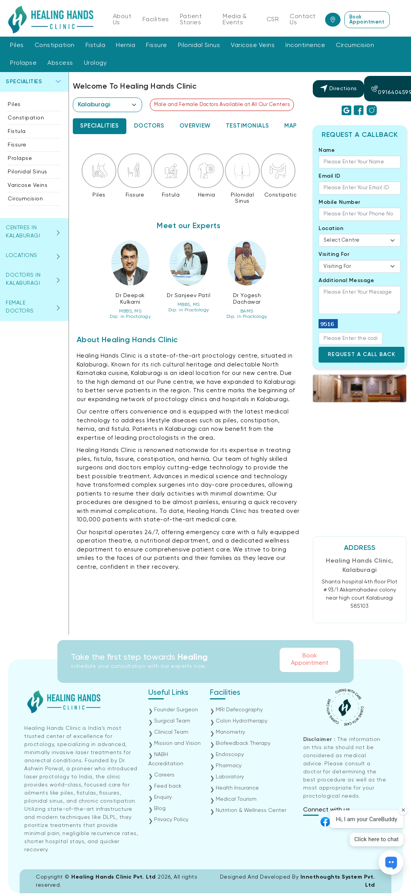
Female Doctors (20, 307)
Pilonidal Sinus (199, 45)
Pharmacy (229, 765)
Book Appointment (367, 20)
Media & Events (235, 19)
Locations (21, 255)
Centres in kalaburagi (23, 232)
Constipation (55, 45)
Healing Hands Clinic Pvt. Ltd (114, 877)
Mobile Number (340, 202)
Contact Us (303, 19)
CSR (273, 20)
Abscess (60, 63)
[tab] (99, 126)
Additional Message (346, 280)
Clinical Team (171, 732)
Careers (164, 775)
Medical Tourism (236, 799)
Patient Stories (191, 19)
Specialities (24, 81)
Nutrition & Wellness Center (251, 810)
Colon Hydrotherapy (241, 721)
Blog (160, 808)
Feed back (167, 786)
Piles (17, 45)
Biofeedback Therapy (243, 743)
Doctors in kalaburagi (23, 279)
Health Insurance (237, 788)
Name (327, 150)
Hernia (125, 45)
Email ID (329, 176)
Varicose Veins (253, 45)
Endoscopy (230, 754)
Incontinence (305, 45)
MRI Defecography (239, 710)
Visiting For (334, 254)
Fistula (96, 45)
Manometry (230, 732)
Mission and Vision (177, 743)
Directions (338, 88)
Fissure (156, 45)
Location (331, 228)
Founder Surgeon (176, 710)
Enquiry (163, 797)
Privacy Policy (171, 819)
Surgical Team (172, 721)
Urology (95, 63)
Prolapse (23, 63)
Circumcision (355, 45)
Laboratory (230, 777)
